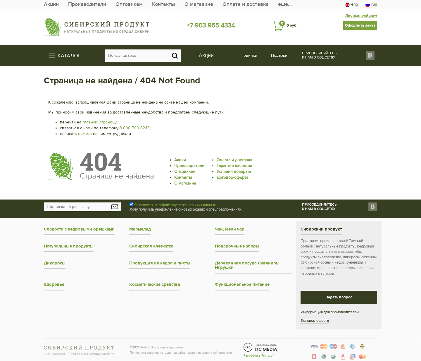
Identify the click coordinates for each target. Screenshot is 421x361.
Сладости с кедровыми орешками (79, 229)
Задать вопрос (339, 297)
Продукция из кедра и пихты (159, 263)
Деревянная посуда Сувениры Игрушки (247, 265)
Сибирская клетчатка (151, 246)
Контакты (163, 4)
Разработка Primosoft (259, 355)
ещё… (285, 4)
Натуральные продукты (69, 246)
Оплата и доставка (245, 4)
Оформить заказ (360, 25)
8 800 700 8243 (135, 128)
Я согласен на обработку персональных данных (174, 205)
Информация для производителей (330, 312)
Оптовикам (129, 4)
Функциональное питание (242, 284)
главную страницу (99, 122)
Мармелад (140, 229)
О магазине (198, 4)
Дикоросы (54, 263)
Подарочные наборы (237, 246)
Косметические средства (154, 284)
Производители (87, 4)
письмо (85, 133)
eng (351, 4)
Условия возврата (234, 171)
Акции (51, 4)
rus (371, 4)
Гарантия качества (234, 165)
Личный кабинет (361, 16)
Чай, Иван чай (229, 229)
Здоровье (54, 284)
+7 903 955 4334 (211, 25)
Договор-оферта (232, 177)
